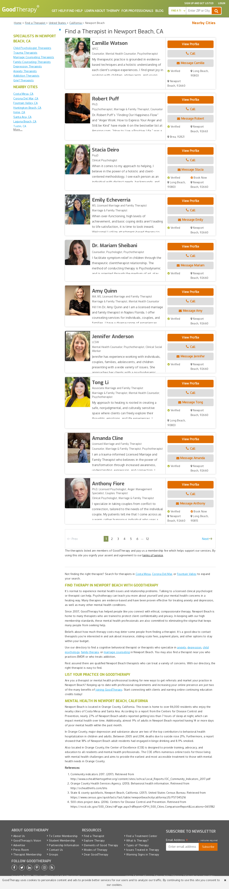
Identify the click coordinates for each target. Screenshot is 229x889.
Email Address (177, 840)
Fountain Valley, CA (25, 103)
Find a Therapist (94, 836)
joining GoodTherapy (109, 689)
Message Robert (190, 118)
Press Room (21, 849)
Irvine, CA (19, 112)
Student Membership (62, 840)
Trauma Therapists (25, 52)
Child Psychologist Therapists (32, 48)
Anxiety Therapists (25, 71)
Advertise (19, 845)
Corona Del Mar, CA (25, 98)
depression (194, 647)
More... (17, 129)
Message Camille (190, 63)
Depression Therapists (27, 66)
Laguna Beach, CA (24, 121)
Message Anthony (190, 503)
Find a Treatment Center (141, 836)
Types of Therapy (137, 845)
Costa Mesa (143, 574)
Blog (159, 11)
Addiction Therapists (26, 75)
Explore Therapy (94, 840)
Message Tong (190, 402)
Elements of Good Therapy (101, 845)
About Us (19, 836)
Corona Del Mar (162, 574)
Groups (53, 854)
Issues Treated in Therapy (142, 849)
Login (221, 3)
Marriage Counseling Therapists (33, 57)
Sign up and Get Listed (198, 3)
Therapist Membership (27, 854)
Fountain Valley (187, 574)
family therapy (90, 652)
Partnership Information (64, 845)
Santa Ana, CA (22, 116)
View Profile (190, 44)
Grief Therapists (23, 80)
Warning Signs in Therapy (142, 854)
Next (205, 539)
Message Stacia (191, 169)
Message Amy (190, 311)
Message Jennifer (191, 356)
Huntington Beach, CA (27, 107)
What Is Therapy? (137, 840)
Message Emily (190, 220)
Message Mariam (190, 265)
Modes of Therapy (95, 849)
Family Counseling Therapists (32, 61)
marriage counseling (117, 652)
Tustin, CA (19, 126)
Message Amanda (190, 458)
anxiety (181, 647)
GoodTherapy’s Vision (27, 840)
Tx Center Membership (63, 836)
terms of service (152, 555)
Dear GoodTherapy (96, 854)
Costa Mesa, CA (23, 93)
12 (147, 539)
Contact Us (56, 849)
